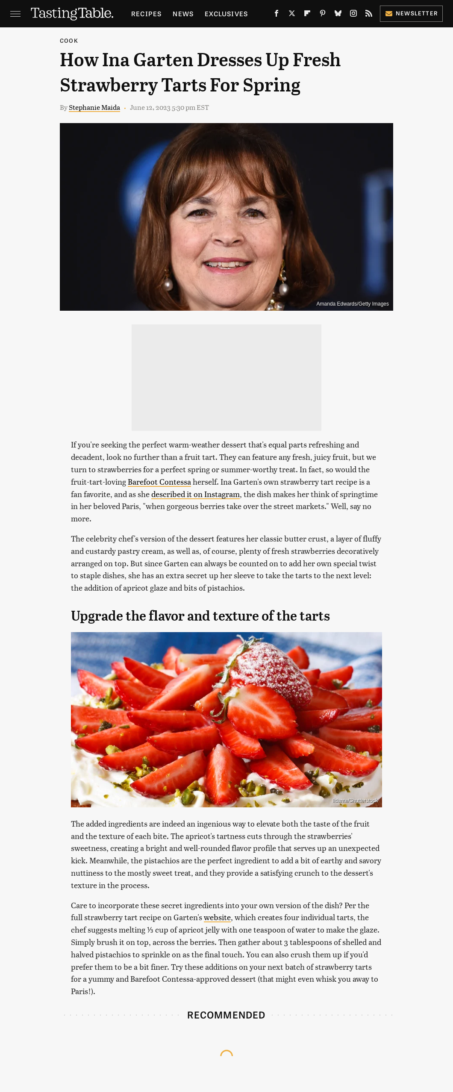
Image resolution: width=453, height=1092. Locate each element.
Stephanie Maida (94, 107)
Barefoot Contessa (159, 481)
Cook (69, 40)
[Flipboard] (307, 15)
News (183, 13)
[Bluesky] (338, 15)
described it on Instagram (195, 494)
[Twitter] (292, 15)
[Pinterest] (322, 15)
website (217, 917)
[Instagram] (353, 15)
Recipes (146, 13)
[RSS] (369, 15)
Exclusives (226, 13)
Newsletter (411, 13)
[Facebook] (276, 15)
